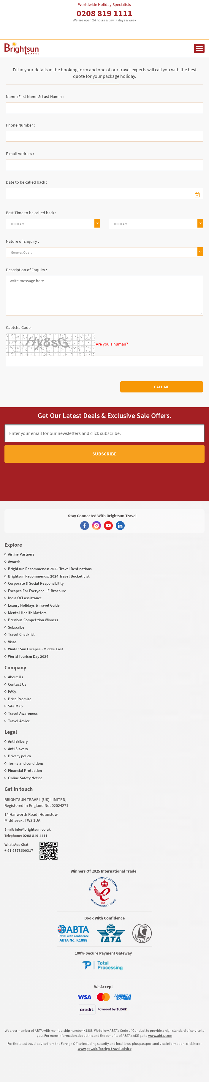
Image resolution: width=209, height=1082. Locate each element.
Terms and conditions (26, 763)
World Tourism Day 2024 (28, 656)
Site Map (15, 706)
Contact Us (17, 684)
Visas (12, 641)
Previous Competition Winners (33, 619)
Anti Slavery (18, 748)
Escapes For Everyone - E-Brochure (37, 590)
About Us (15, 676)
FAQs (12, 691)
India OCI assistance (25, 597)
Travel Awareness (23, 713)
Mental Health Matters (27, 612)
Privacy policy (19, 755)
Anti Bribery (18, 741)
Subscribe (104, 454)
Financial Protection (25, 770)
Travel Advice (19, 720)
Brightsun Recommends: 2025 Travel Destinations (50, 568)
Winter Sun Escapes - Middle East (35, 649)
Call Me (161, 386)
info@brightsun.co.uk (33, 829)
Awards (14, 561)
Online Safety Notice (25, 777)
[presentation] (94, 476)
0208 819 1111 (104, 13)
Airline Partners (21, 554)
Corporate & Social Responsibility (36, 583)
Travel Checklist (21, 634)
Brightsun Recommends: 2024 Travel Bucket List (49, 576)
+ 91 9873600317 (18, 850)
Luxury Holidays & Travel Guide (34, 605)
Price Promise (19, 698)
